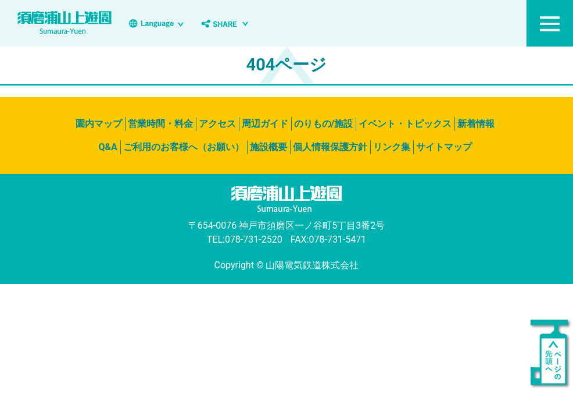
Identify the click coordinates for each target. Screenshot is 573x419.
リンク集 (391, 146)
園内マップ (99, 123)
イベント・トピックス (405, 123)
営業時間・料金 (160, 123)
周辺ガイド (265, 123)
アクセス (217, 123)
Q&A (107, 146)
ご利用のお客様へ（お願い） (183, 146)
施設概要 (268, 146)
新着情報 (476, 123)
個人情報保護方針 (330, 146)
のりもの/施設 (323, 123)
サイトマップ (444, 146)
